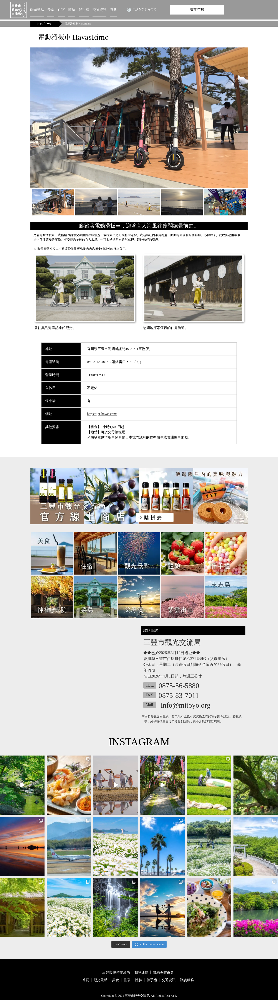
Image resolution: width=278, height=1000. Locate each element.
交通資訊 (99, 9)
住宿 (61, 9)
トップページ (44, 23)
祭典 (113, 9)
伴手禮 (84, 9)
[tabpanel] (139, 117)
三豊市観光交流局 (137, 995)
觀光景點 (37, 9)
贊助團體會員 (163, 972)
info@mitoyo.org (185, 705)
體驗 (71, 9)
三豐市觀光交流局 (116, 972)
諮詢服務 (187, 980)
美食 (50, 9)
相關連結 (141, 972)
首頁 (85, 980)
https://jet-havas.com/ (102, 414)
